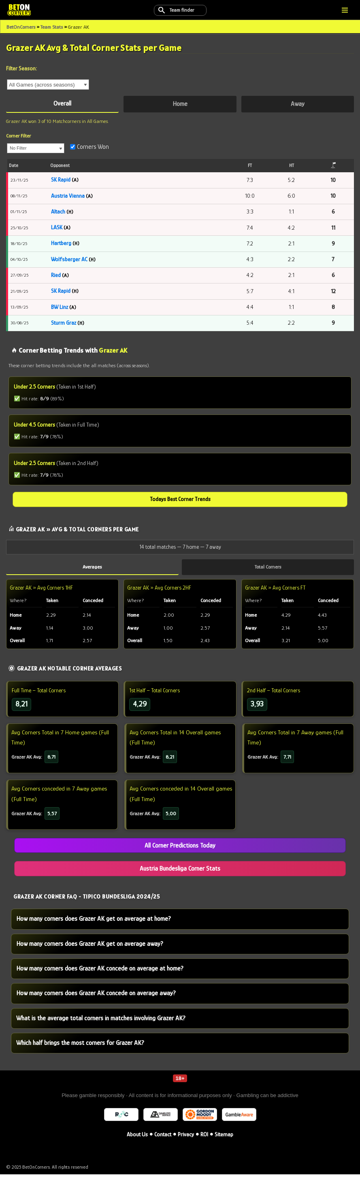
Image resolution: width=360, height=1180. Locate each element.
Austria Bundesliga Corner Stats (180, 873)
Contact (162, 1140)
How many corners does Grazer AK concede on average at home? (99, 973)
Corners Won (89, 147)
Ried (56, 276)
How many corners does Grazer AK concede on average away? (96, 998)
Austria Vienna (68, 196)
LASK (56, 228)
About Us (137, 1140)
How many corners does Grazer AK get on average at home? (93, 924)
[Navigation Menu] (345, 10)
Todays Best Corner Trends (180, 502)
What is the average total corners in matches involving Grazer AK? (100, 1023)
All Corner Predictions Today (180, 850)
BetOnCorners (20, 27)
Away (298, 104)
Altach (58, 212)
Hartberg (61, 244)
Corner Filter (18, 136)
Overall (62, 103)
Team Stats (51, 27)
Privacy (186, 1140)
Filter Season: (21, 68)
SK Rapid (60, 180)
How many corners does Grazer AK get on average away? (89, 948)
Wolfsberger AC (69, 260)
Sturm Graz (63, 324)
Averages (92, 569)
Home (180, 104)
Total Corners (268, 569)
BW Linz (60, 308)
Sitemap (224, 1140)
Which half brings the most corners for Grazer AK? (80, 1048)
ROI (204, 1140)
